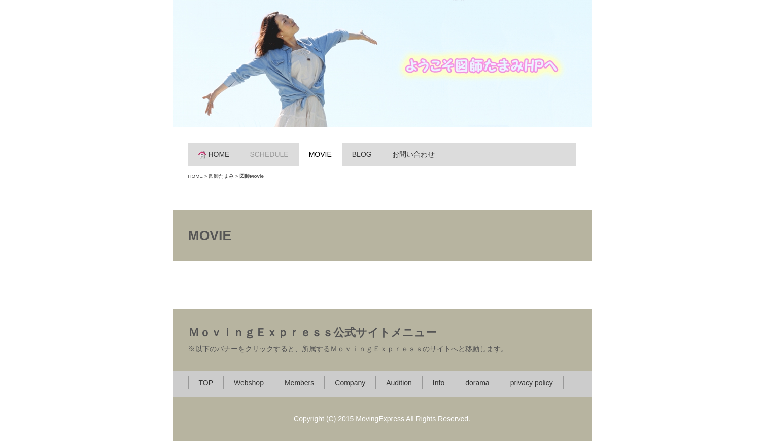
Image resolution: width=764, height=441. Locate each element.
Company (350, 383)
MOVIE (320, 154)
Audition (399, 383)
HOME (214, 154)
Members (299, 383)
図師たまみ (221, 176)
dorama (477, 383)
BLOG (362, 154)
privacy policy (531, 383)
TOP (206, 383)
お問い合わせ (413, 154)
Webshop (249, 383)
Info (438, 383)
